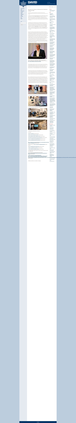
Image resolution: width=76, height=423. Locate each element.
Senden (22, 24)
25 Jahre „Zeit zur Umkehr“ (52, 33)
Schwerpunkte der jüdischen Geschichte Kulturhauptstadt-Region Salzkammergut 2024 (52, 28)
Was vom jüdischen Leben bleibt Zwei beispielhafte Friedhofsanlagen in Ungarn (52, 113)
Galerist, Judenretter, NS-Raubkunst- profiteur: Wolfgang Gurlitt (52, 31)
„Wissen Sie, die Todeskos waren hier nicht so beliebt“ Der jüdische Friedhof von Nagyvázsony (52, 104)
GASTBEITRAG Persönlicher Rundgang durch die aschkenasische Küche (52, 121)
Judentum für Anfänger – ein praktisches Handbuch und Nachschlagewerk (52, 145)
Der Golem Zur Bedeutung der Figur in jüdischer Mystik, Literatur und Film (52, 43)
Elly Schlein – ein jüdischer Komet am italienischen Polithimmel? (52, 109)
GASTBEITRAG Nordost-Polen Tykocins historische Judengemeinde (52, 116)
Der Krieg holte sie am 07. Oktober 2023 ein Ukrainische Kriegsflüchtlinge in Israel (52, 61)
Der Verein (22, 16)
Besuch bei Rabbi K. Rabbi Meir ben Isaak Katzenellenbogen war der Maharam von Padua (52, 55)
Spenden (21, 15)
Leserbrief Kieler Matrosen (52, 161)
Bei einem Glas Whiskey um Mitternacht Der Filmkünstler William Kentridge (52, 52)
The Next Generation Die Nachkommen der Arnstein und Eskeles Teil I (52, 36)
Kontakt (21, 18)
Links (21, 17)
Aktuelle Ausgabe (22, 8)
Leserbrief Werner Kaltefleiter (52, 157)
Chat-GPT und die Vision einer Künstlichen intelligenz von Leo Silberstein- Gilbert (52, 39)
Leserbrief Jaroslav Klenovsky (52, 158)
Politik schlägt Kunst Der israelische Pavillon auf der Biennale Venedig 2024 (52, 49)
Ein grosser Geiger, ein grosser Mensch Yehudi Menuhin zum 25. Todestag (52, 19)
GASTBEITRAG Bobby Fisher (52, 118)
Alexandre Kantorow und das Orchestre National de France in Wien (52, 73)
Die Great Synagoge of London (52, 10)
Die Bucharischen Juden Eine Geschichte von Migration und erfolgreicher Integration (52, 64)
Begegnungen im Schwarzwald (52, 136)
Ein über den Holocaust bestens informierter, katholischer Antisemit (52, 152)
